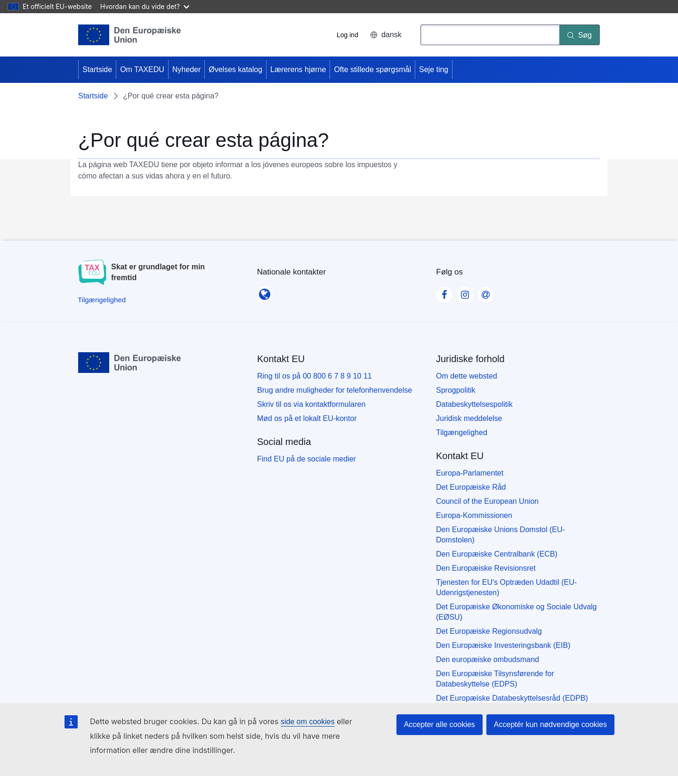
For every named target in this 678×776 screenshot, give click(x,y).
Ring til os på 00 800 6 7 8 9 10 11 (314, 376)
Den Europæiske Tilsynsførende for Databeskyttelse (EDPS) (495, 679)
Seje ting (433, 69)
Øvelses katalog (235, 69)
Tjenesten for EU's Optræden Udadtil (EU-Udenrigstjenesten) (506, 587)
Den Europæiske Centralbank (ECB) (496, 554)
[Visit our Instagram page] (464, 292)
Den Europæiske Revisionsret (486, 568)
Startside (97, 69)
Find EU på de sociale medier (306, 459)
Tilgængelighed (461, 432)
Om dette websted (466, 376)
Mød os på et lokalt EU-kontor (307, 418)
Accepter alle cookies (439, 724)
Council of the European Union (487, 501)
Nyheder (186, 69)
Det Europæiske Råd (471, 487)
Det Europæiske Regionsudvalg (489, 631)
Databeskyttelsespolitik (474, 404)
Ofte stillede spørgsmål (372, 69)
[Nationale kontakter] (264, 291)
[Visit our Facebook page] (444, 292)
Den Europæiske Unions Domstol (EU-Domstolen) (500, 534)
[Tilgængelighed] (102, 300)
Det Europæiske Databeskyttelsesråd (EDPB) (512, 698)
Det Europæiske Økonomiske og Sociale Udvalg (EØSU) (516, 612)
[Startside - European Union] (129, 34)
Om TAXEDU (142, 69)
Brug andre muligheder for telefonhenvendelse (334, 390)
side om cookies (308, 722)
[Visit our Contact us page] (485, 292)
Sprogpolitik (456, 390)
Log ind (347, 35)
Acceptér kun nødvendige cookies (550, 724)
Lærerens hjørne (298, 69)
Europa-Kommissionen (474, 515)
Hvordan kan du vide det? (144, 6)
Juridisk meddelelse (469, 418)
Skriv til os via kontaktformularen (311, 404)
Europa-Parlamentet (469, 473)
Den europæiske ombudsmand (487, 659)
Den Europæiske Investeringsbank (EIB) (503, 645)
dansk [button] (386, 35)
